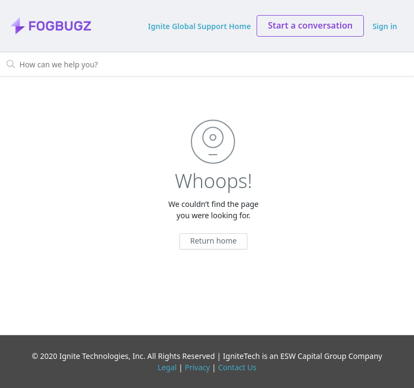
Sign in (384, 26)
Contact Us (237, 367)
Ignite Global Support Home (199, 26)
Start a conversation (310, 25)
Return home (213, 240)
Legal (166, 367)
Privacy (197, 367)
